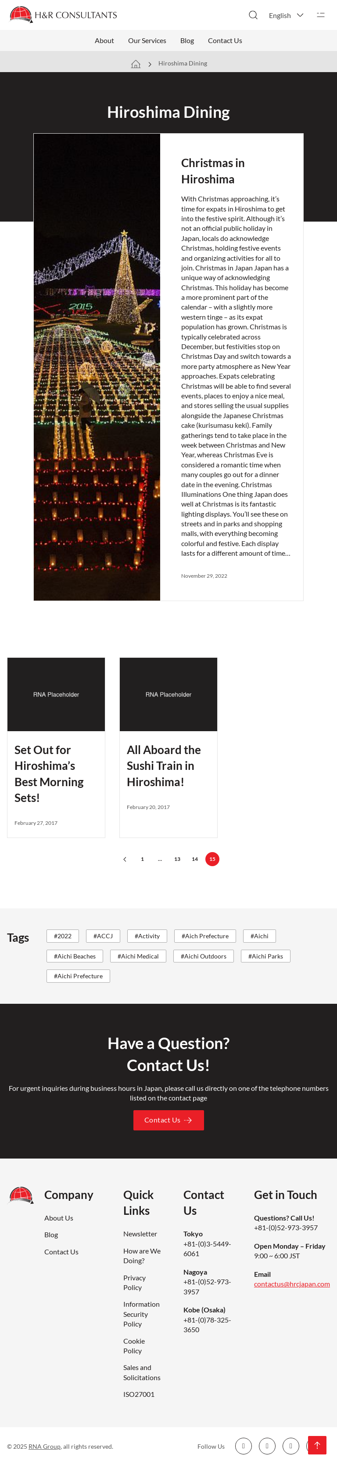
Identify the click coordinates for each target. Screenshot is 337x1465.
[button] (287, 15)
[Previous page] (125, 859)
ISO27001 (138, 1394)
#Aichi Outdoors (203, 956)
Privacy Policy (134, 1282)
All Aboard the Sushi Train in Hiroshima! (164, 766)
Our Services (147, 40)
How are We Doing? (142, 1255)
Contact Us (225, 40)
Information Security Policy (141, 1314)
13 (177, 859)
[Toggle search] (253, 15)
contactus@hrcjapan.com (292, 1283)
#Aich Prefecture (205, 936)
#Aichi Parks (265, 956)
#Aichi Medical (138, 956)
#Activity (147, 936)
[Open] (321, 15)
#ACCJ (103, 936)
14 (195, 859)
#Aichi (260, 936)
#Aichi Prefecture (78, 976)
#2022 (63, 936)
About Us (58, 1218)
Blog (187, 40)
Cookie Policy (134, 1346)
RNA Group (45, 1446)
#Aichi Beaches (75, 956)
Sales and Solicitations (142, 1372)
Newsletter (140, 1233)
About (104, 40)
